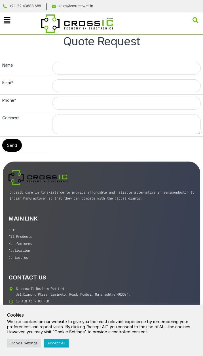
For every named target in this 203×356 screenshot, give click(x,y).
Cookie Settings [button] (24, 343)
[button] (7, 20)
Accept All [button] (56, 343)
